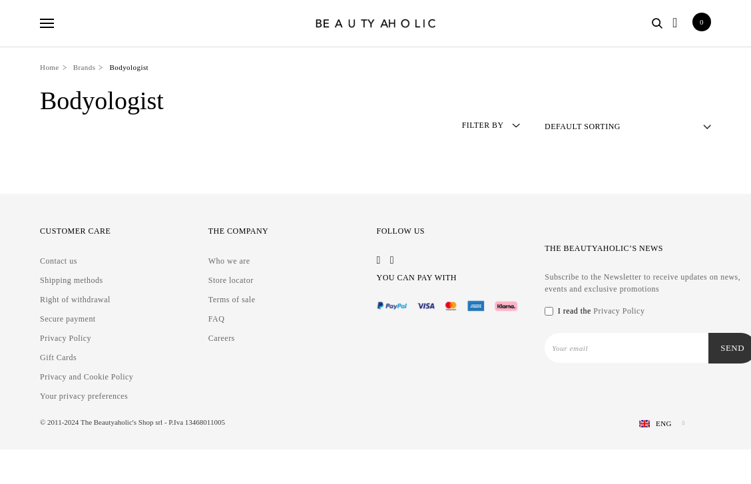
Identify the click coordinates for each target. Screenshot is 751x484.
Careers (221, 338)
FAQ (216, 319)
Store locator (231, 280)
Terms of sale (232, 299)
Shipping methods (71, 280)
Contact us (58, 261)
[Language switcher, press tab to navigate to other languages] (656, 423)
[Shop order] (628, 126)
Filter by (488, 125)
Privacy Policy (65, 338)
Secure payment (68, 319)
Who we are (229, 261)
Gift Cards (58, 357)
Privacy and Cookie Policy (86, 376)
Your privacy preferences (84, 396)
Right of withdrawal (75, 299)
